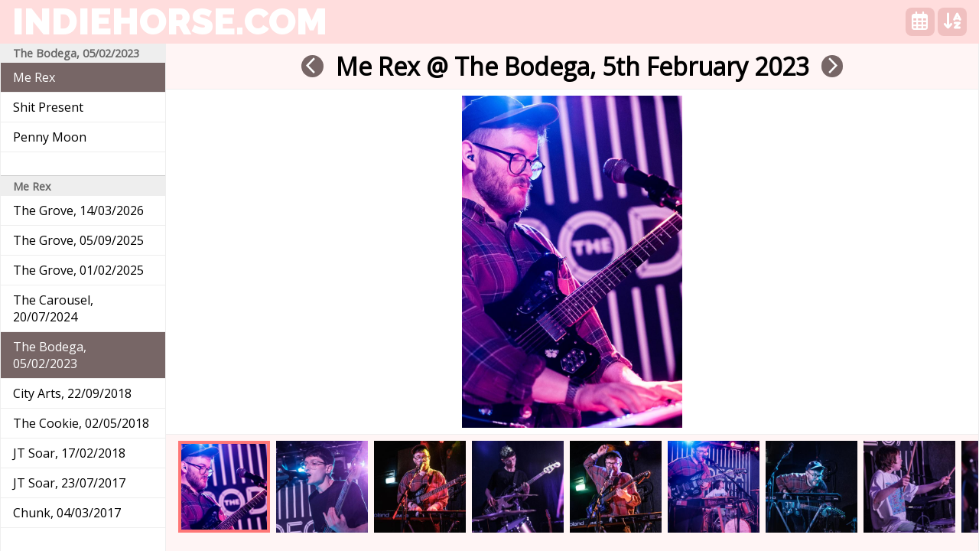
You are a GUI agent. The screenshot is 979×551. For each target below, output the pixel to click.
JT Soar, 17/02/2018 (69, 453)
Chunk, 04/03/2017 (67, 512)
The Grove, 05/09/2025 (78, 240)
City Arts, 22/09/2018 (72, 393)
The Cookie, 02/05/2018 (81, 423)
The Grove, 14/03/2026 (78, 210)
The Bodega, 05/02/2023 (49, 355)
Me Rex (34, 77)
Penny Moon (49, 137)
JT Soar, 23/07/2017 (69, 482)
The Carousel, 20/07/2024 (53, 308)
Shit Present (48, 107)
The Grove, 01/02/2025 (78, 270)
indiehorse (169, 21)
